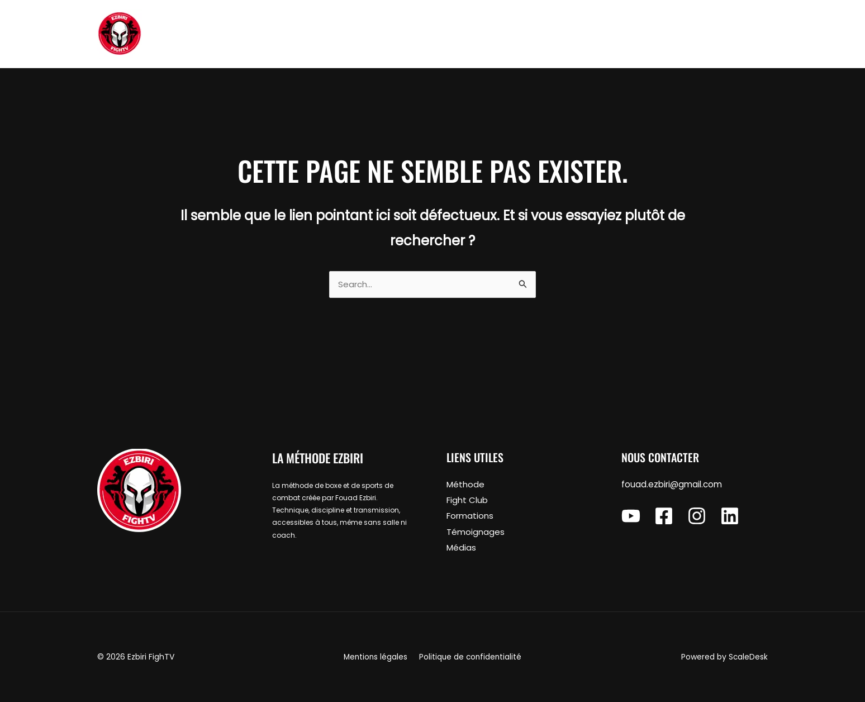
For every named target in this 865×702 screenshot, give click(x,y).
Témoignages (475, 532)
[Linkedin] (729, 516)
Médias (461, 548)
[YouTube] (630, 516)
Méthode (465, 486)
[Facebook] (663, 516)
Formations (469, 517)
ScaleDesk (748, 657)
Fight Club (467, 501)
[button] (736, 34)
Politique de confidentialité (469, 657)
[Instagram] (696, 516)
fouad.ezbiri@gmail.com (671, 486)
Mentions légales (376, 657)
